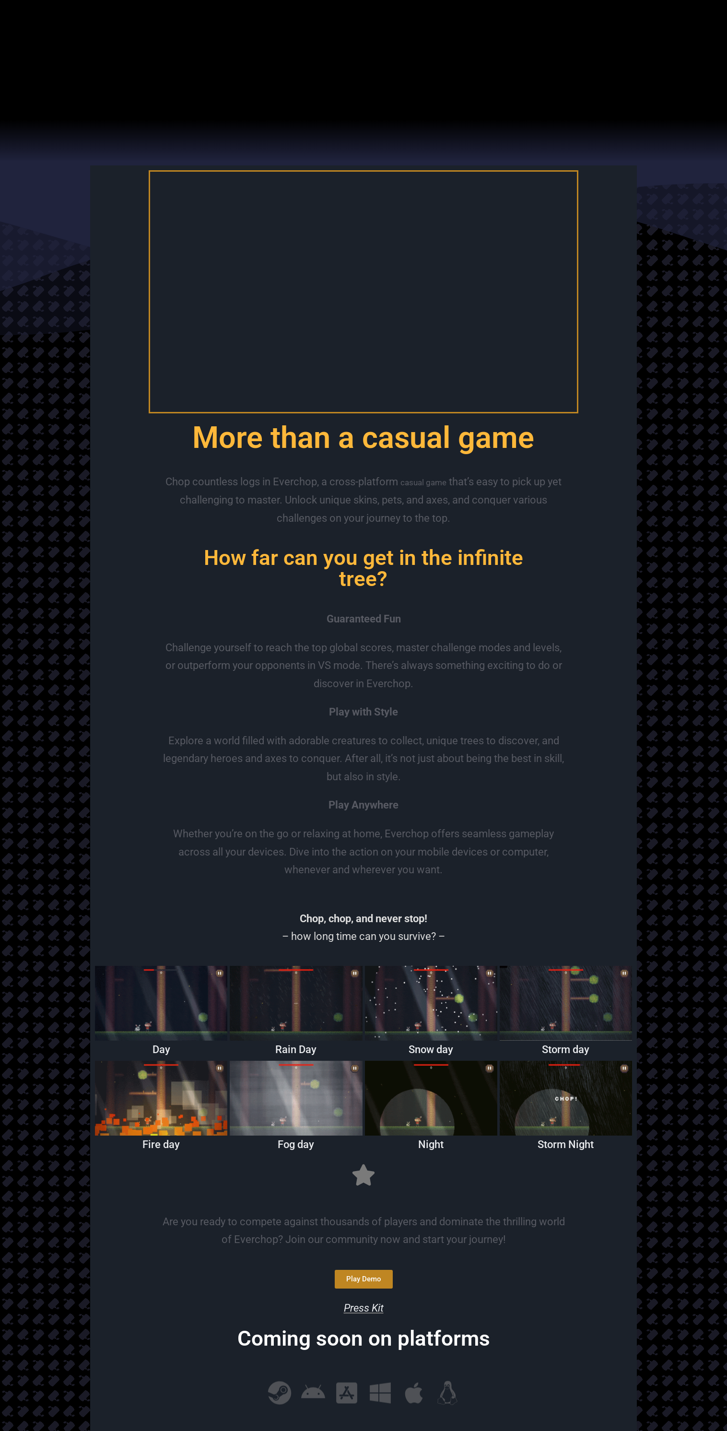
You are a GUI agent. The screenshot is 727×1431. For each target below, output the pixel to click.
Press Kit (364, 1308)
